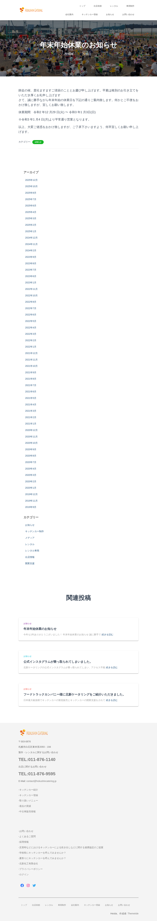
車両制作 (130, 6)
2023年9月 (30, 257)
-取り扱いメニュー (28, 800)
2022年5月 (30, 321)
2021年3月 (30, 410)
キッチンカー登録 (90, 14)
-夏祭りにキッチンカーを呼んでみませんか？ (42, 858)
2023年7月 (30, 269)
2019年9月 (30, 507)
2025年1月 (30, 231)
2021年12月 (31, 353)
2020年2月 (30, 481)
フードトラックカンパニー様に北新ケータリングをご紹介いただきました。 (75, 694)
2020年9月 (30, 449)
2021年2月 (30, 417)
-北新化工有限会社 (28, 863)
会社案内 (69, 14)
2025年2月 (30, 225)
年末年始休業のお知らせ (40, 629)
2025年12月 (31, 180)
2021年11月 (31, 359)
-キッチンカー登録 (28, 795)
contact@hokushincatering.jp (41, 781)
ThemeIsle (133, 913)
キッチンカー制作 (34, 531)
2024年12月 (31, 237)
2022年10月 (31, 295)
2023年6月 (30, 276)
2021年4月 (30, 404)
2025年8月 (30, 192)
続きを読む (107, 634)
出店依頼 (98, 6)
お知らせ (110, 14)
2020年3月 (30, 475)
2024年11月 (31, 244)
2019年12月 (31, 494)
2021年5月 (30, 398)
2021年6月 (30, 391)
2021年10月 (31, 366)
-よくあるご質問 (27, 836)
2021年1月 (30, 423)
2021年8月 (30, 378)
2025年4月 (30, 212)
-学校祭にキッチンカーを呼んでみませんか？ (42, 852)
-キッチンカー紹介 (28, 789)
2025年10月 (31, 186)
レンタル (114, 6)
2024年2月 (30, 250)
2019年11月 (31, 500)
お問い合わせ (128, 14)
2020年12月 (31, 430)
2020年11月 (31, 436)
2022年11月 (31, 289)
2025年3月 (30, 218)
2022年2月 (30, 340)
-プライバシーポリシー (30, 869)
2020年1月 (30, 487)
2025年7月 (30, 199)
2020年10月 (31, 443)
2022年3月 (30, 334)
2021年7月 (30, 385)
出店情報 (29, 557)
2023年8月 (30, 263)
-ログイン (23, 874)
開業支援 (29, 563)
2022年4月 (30, 327)
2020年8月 (30, 455)
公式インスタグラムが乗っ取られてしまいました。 (58, 661)
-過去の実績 (24, 806)
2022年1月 (30, 346)
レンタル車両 (32, 550)
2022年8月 (30, 301)
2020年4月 (30, 468)
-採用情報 (23, 842)
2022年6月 (30, 314)
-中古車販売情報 (27, 811)
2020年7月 (30, 462)
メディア (29, 537)
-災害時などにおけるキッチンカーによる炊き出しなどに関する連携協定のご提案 (60, 847)
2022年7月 (30, 308)
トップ (82, 6)
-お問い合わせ (25, 831)
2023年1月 (30, 282)
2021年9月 (30, 372)
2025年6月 (30, 205)
